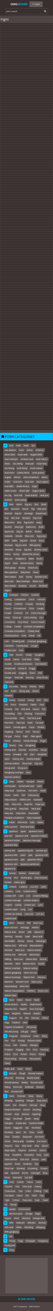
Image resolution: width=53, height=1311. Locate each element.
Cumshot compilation (34, 626)
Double (8, 663)
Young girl (30, 1240)
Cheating (40, 604)
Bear (15, 563)
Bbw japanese (11, 572)
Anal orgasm (42, 481)
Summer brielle (36, 1123)
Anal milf (18, 495)
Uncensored (24, 1209)
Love (18, 891)
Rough (22, 1073)
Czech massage (38, 613)
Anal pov (44, 495)
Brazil (35, 572)
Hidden (20, 781)
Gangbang (30, 745)
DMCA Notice (34, 1306)
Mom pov (20, 950)
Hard (39, 786)
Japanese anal (21, 835)
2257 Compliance (20, 1306)
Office (45, 1018)
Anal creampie (11, 459)
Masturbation (36, 945)
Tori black (9, 1195)
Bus (36, 504)
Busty (18, 549)
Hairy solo (16, 804)
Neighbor (16, 1013)
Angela (8, 477)
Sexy (39, 1154)
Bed (19, 522)
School (26, 1109)
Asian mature (36, 468)
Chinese (24, 594)
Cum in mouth (37, 622)
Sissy (42, 1105)
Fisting (31, 700)
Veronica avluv (15, 1213)
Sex (14, 1105)
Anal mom (9, 472)
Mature (20, 923)
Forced (21, 700)
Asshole (8, 499)
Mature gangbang (13, 972)
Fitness (19, 731)
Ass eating (17, 463)
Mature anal (10, 932)
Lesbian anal (10, 918)
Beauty (22, 567)
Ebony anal (24, 691)
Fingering (9, 731)
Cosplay (29, 604)
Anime (30, 450)
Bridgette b (21, 558)
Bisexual (8, 545)
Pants (28, 1068)
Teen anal (26, 1186)
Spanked (15, 1173)
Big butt (23, 540)
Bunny (29, 576)
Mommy (8, 936)
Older (33, 1031)
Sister (11, 1096)
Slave (7, 1136)
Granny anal (10, 749)
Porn (35, 1049)
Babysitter (25, 572)
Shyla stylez (10, 1150)
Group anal (10, 768)
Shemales (17, 1177)
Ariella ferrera (23, 486)
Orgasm (13, 1018)
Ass (33, 445)
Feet (39, 700)
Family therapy (30, 740)
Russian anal (36, 1082)
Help (7, 804)
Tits (27, 1195)
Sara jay (33, 1105)
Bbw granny (35, 545)
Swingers (9, 1123)
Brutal (33, 540)
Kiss (16, 877)
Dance (16, 659)
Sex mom (39, 1136)
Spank (28, 1118)
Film (19, 713)
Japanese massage (31, 840)
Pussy (7, 1045)
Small (39, 1132)
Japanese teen (11, 859)
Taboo (30, 1182)
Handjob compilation (14, 817)
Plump (42, 1054)
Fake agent (36, 736)
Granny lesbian (33, 759)
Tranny (37, 1186)
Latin (21, 895)
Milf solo (22, 954)
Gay (20, 745)
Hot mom (32, 790)
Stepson (8, 1145)
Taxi (42, 1195)
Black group (10, 567)
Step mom (42, 1100)
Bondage (28, 513)
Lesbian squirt (11, 909)
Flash (30, 722)
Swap (36, 1118)
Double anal (10, 673)
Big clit (20, 531)
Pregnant (13, 1036)
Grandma (33, 749)
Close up (17, 617)
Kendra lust (34, 873)
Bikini (31, 558)
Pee (28, 1049)
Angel (34, 486)
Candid (18, 626)
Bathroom (31, 527)
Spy (27, 1127)
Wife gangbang (11, 1231)
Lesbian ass (29, 904)
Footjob (8, 709)
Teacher (8, 1186)
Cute (24, 635)
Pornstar (44, 1049)
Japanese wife (11, 855)
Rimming (20, 1078)
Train (37, 1200)
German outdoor (12, 777)
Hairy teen (20, 813)
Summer (33, 1150)
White (18, 1227)
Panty (7, 1063)
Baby (39, 522)
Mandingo (40, 941)
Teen (11, 1182)
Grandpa (17, 754)
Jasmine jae (41, 850)
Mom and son (11, 927)
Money (21, 941)
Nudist (24, 1004)
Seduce (35, 1159)
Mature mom (29, 963)
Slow (45, 1173)
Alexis (7, 463)
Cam (7, 641)
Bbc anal (15, 518)
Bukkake (8, 536)
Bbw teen (9, 581)
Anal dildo (9, 486)
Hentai (40, 781)
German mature (12, 763)
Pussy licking (10, 1058)
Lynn (40, 904)
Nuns (11, 999)
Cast (21, 650)
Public (36, 1036)
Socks (17, 1164)
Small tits (27, 1164)
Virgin (37, 1213)
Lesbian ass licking (13, 914)
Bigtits (7, 590)
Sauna (7, 1127)
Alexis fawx (10, 454)
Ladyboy (23, 886)
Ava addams (10, 450)
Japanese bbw (11, 845)
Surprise (22, 1150)
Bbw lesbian (10, 585)
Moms (30, 941)
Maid (27, 936)
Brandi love (41, 513)
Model (41, 963)
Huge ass (39, 804)
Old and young (11, 1031)
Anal (11, 445)
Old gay (24, 1031)
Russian (12, 1073)
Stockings (17, 1118)
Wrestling (29, 1227)
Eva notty (13, 686)
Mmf (18, 963)
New (7, 1013)
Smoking (9, 1132)
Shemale (21, 1096)
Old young (31, 1027)
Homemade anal (26, 786)
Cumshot (18, 613)
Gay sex (38, 763)
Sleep (30, 1096)
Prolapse (9, 1049)
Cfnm (31, 608)
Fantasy (16, 740)
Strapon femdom (12, 1109)
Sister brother (11, 1159)
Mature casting (30, 968)
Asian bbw (41, 463)
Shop (7, 1154)
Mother (35, 927)
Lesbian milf (10, 895)
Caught (40, 608)
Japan (23, 831)
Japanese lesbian (12, 840)
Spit (6, 1173)
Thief (34, 1195)
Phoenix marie (34, 1040)
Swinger (30, 1100)
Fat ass (36, 731)
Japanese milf (41, 855)
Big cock (37, 518)
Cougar (34, 645)
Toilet (28, 1191)
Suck (46, 1154)
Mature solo (10, 945)
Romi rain (17, 1087)
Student (16, 1136)
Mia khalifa (10, 941)
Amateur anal (27, 459)
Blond (39, 563)
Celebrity (18, 604)
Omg (19, 4)
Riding (7, 1087)
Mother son (10, 954)
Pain (15, 1045)
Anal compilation (31, 477)
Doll (40, 673)
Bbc (6, 509)
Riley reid (9, 1078)
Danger (8, 677)
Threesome (10, 1191)
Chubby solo (10, 650)
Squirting (36, 1114)
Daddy (29, 654)
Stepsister (27, 1136)
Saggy (7, 1118)
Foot (42, 704)
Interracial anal (27, 826)
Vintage (28, 1213)
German (22, 749)
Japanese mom (36, 831)
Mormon (9, 981)
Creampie (13, 594)
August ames (39, 490)
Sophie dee (21, 1123)
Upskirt (12, 1209)
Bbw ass (8, 558)
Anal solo (29, 481)
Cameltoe (9, 645)
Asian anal (22, 454)
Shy (36, 1164)
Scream (43, 1168)
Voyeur (8, 1218)
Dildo (36, 659)
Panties (23, 1045)
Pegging (19, 1049)
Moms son (43, 990)
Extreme (8, 695)
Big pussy (41, 536)
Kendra (8, 882)
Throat (13, 1204)
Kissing (8, 877)
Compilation (20, 599)
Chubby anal (33, 631)
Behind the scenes (30, 554)
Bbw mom (9, 522)
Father (33, 704)
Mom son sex (30, 972)
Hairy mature (11, 799)
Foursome (40, 713)
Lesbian (12, 886)
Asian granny (38, 472)
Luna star (29, 914)
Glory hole (27, 763)
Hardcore (21, 790)
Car (41, 617)
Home (7, 795)
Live (30, 909)
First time (9, 722)
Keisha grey (26, 877)
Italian (40, 822)
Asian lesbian (31, 495)
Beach (25, 509)
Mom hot (24, 986)
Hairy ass (9, 813)
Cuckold (35, 594)
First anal (25, 709)
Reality (25, 1082)
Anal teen (17, 481)
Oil (21, 1018)
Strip (37, 1145)
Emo (41, 686)
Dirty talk (19, 677)
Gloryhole (42, 754)
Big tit (7, 563)
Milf (28, 923)
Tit (6, 1204)
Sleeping (8, 1100)
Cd (27, 613)
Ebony (24, 686)
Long (22, 909)
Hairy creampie (34, 817)
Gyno (7, 759)
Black (43, 504)
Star (17, 1145)
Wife (11, 1222)
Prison (33, 1054)
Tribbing (37, 1191)
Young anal (10, 1245)
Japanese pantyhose (30, 864)
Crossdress (10, 622)
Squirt (7, 1105)
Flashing (28, 713)
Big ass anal (20, 545)
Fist (43, 709)
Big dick (27, 549)
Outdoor (16, 1022)
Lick (28, 895)
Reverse (40, 1087)
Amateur (40, 450)
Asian (26, 445)
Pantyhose (25, 1036)
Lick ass (40, 914)
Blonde (19, 536)
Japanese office (35, 859)
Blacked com (41, 576)
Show (7, 1177)
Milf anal (23, 945)
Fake (22, 718)
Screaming (32, 1168)
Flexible (40, 727)
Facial (31, 727)
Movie (21, 932)
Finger (43, 740)
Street (7, 1141)
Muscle (43, 959)
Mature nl (38, 932)
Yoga (20, 1240)
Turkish (20, 1182)
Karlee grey (19, 882)
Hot (23, 795)
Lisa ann (34, 886)
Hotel (42, 790)
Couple (8, 613)
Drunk (7, 659)
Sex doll (28, 1177)
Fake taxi (20, 722)
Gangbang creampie (14, 772)
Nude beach (35, 1004)
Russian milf (16, 1091)
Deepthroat (10, 668)
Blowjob (26, 518)
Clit (38, 635)
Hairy (11, 781)
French (36, 709)
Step (17, 1114)
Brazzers (15, 509)
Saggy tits (17, 1127)
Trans (38, 1182)
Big (32, 509)
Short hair (9, 1168)
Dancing (29, 677)
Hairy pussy (33, 795)
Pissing (21, 1040)
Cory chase (23, 622)
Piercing (22, 1058)
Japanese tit (10, 868)
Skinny (39, 1096)
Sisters (43, 1150)
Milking (8, 959)
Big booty (9, 531)
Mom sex (18, 959)
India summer (11, 826)
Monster (8, 950)
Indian (12, 822)
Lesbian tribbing (40, 895)
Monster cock (22, 981)
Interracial (22, 822)
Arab (18, 445)
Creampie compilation (15, 631)
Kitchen (22, 873)
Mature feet (29, 977)
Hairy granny (10, 808)
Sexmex (25, 1114)
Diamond (9, 682)
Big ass (28, 504)
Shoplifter (16, 1154)
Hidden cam (25, 799)
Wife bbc (31, 1222)
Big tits (18, 513)
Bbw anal (41, 509)
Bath (7, 540)
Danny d (22, 668)
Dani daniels (40, 663)
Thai (17, 1186)
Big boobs (28, 522)
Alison (44, 477)
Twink (45, 1200)
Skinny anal (18, 1141)
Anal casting (20, 499)
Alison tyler (24, 490)
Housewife (33, 813)
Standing (21, 1168)
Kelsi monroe (41, 877)
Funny (17, 736)
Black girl (19, 527)
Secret (25, 1173)
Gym (32, 754)
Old (26, 1018)
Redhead (29, 1087)
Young (12, 1240)
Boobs (38, 531)
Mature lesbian (34, 950)
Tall (45, 1191)
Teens (19, 1195)
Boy (6, 518)
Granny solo (18, 759)
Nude (36, 999)
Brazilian (23, 585)
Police (7, 1054)
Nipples (23, 1009)
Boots (39, 558)
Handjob (30, 781)
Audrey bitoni (23, 472)
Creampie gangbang (37, 641)
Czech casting (30, 617)
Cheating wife (18, 641)
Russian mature (35, 1073)
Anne (21, 450)
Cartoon (41, 599)
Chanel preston (12, 635)
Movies (19, 936)
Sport (18, 1132)
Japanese (13, 831)
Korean (12, 873)
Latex (43, 886)
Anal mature (41, 459)
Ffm (46, 700)
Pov (13, 1040)
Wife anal (9, 1227)
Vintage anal (38, 1218)
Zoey (11, 1249)
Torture (15, 1200)
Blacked (8, 513)
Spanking (19, 1100)
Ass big (8, 495)
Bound (33, 585)
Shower (8, 1114)
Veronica (26, 1218)
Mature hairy (10, 995)
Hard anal (35, 808)
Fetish (7, 740)
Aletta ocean (10, 490)
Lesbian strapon (31, 900)
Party (44, 1036)
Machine (8, 963)
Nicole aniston (11, 1004)
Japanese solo (11, 864)
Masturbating (11, 986)
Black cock (38, 581)
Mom (11, 923)
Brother (8, 527)
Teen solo (27, 1200)
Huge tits (28, 804)
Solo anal (24, 1159)
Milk (29, 932)
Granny (12, 745)
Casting (8, 599)
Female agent (19, 727)
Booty (16, 554)
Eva (6, 691)
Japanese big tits (25, 850)
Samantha (29, 1154)
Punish (24, 1054)
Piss (6, 1040)
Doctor (19, 654)
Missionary (34, 954)
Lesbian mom (29, 891)
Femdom (23, 704)
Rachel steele (33, 1078)
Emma (35, 691)
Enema (33, 686)
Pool (15, 1054)
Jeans (22, 855)
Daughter (39, 654)
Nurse (28, 999)
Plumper (34, 1045)
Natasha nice (11, 1009)
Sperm (45, 1145)
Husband (38, 799)
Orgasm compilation (14, 1027)
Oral (25, 1022)
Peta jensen (35, 1058)
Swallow (30, 1141)
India (32, 822)
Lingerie (8, 904)
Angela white (36, 454)
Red (6, 1091)
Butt (21, 576)
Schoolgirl (35, 1173)
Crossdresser (20, 608)
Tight (7, 1200)
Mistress (41, 977)
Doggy (32, 668)
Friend (7, 727)
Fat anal (39, 722)
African (17, 477)
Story (31, 1132)
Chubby (8, 604)
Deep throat (42, 677)
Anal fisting (22, 468)
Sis (25, 1132)
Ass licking (9, 468)
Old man (35, 1018)
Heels (16, 795)
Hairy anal (9, 790)
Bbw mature (10, 576)
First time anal (33, 718)
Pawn (20, 1068)
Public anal (9, 1068)
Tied (20, 1191)
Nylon (19, 999)
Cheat (31, 635)
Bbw (11, 504)
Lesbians (9, 891)
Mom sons (36, 981)
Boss (41, 540)
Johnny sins (10, 850)
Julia (30, 855)
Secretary (36, 1127)
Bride (41, 527)
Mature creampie (12, 968)
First (28, 731)
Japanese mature (39, 835)
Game (7, 754)
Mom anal (37, 936)
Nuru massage (36, 1009)
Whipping (40, 1227)
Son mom (41, 1141)
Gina (28, 772)
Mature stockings (12, 977)
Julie (22, 859)
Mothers (31, 990)
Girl (25, 754)
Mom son (37, 923)
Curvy (7, 617)
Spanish (8, 1164)
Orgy (7, 1022)
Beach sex (33, 567)
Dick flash (26, 659)
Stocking (37, 1109)
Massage (25, 927)
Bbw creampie (23, 581)
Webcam (20, 1222)
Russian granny (12, 1082)
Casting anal (22, 645)
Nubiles (36, 1013)
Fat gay (8, 736)
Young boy (43, 1240)
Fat (6, 704)
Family (12, 700)
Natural (27, 1013)
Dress (32, 673)
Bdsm (19, 504)
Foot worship (11, 718)
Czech (31, 599)
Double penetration (23, 663)
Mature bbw (31, 959)
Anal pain (30, 463)
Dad (11, 654)
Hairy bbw (23, 808)
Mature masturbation (14, 990)
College (8, 626)
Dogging (23, 673)
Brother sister (40, 549)
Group (43, 749)
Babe (14, 540)
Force (13, 704)
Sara (44, 1159)
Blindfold (43, 585)
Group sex (22, 768)
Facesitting (10, 713)
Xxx (10, 1236)
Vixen (16, 1218)
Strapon (23, 1105)
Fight (25, 736)
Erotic (13, 691)
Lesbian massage (13, 900)
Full (16, 709)
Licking (18, 904)
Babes (7, 554)
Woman (42, 1222)
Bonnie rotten (27, 563)
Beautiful (9, 549)
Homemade (10, 786)
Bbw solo (29, 536)
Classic (8, 608)
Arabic (7, 481)
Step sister (27, 1145)
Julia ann (8, 835)
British (29, 531)
